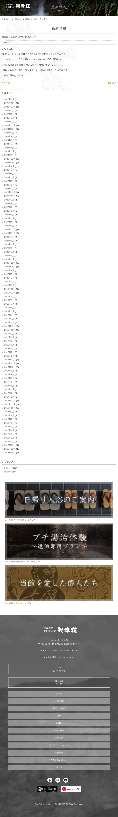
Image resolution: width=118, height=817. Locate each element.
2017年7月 (9, 378)
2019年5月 (9, 311)
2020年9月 (9, 270)
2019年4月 (9, 315)
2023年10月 (9, 162)
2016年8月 (9, 415)
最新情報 (17, 19)
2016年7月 (9, 419)
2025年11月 (9, 107)
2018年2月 (9, 352)
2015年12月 (9, 445)
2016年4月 (9, 430)
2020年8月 (9, 274)
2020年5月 (9, 281)
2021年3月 (9, 255)
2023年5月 (9, 177)
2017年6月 (9, 382)
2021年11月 (9, 233)
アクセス (59, 738)
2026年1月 (9, 99)
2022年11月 (9, 196)
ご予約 (59, 682)
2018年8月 (9, 337)
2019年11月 (9, 293)
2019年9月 (9, 296)
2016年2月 (9, 438)
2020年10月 (9, 266)
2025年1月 (9, 121)
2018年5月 (9, 348)
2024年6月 (9, 140)
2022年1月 (9, 225)
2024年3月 (9, 151)
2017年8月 (9, 374)
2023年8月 (9, 170)
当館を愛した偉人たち (59, 760)
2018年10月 (9, 330)
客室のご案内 (59, 708)
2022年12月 (9, 192)
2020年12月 (9, 263)
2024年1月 (9, 155)
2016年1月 (9, 441)
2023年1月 (9, 188)
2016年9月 (9, 411)
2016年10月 (9, 408)
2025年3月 (9, 118)
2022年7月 (9, 207)
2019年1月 (9, 322)
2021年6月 (9, 248)
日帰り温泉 (59, 701)
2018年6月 (9, 345)
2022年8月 (9, 203)
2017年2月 (9, 393)
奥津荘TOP (6, 19)
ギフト (59, 767)
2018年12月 (9, 326)
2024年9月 (9, 132)
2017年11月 (9, 363)
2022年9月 (9, 200)
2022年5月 (9, 214)
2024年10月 (9, 129)
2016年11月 (9, 404)
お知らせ (8, 468)
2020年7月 (9, 278)
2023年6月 (9, 173)
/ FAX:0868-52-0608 (68, 650)
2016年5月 (9, 426)
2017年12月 (9, 359)
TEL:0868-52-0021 (47, 650)
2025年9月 (9, 110)
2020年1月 (9, 285)
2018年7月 (9, 341)
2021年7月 (9, 244)
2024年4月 (9, 147)
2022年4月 (9, 218)
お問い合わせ (59, 669)
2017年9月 (9, 371)
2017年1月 (9, 397)
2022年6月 (9, 211)
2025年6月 (9, 114)
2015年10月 (9, 452)
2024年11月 (9, 125)
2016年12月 (9, 400)
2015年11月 (9, 449)
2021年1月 (9, 259)
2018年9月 (9, 333)
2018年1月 (9, 356)
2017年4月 (9, 389)
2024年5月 (9, 144)
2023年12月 (9, 159)
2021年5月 (9, 252)
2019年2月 (9, 318)
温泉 (59, 716)
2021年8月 (9, 240)
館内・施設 (59, 730)
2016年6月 (9, 423)
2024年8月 (9, 136)
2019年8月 (9, 300)
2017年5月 (9, 386)
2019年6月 (9, 307)
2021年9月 (9, 237)
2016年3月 (9, 434)
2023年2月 (9, 185)
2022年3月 (9, 222)
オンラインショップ (59, 745)
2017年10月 (9, 367)
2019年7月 (9, 304)
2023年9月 (9, 166)
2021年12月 (9, 229)
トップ (59, 694)
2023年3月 (9, 181)
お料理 (59, 723)
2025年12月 (9, 103)
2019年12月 (9, 289)
